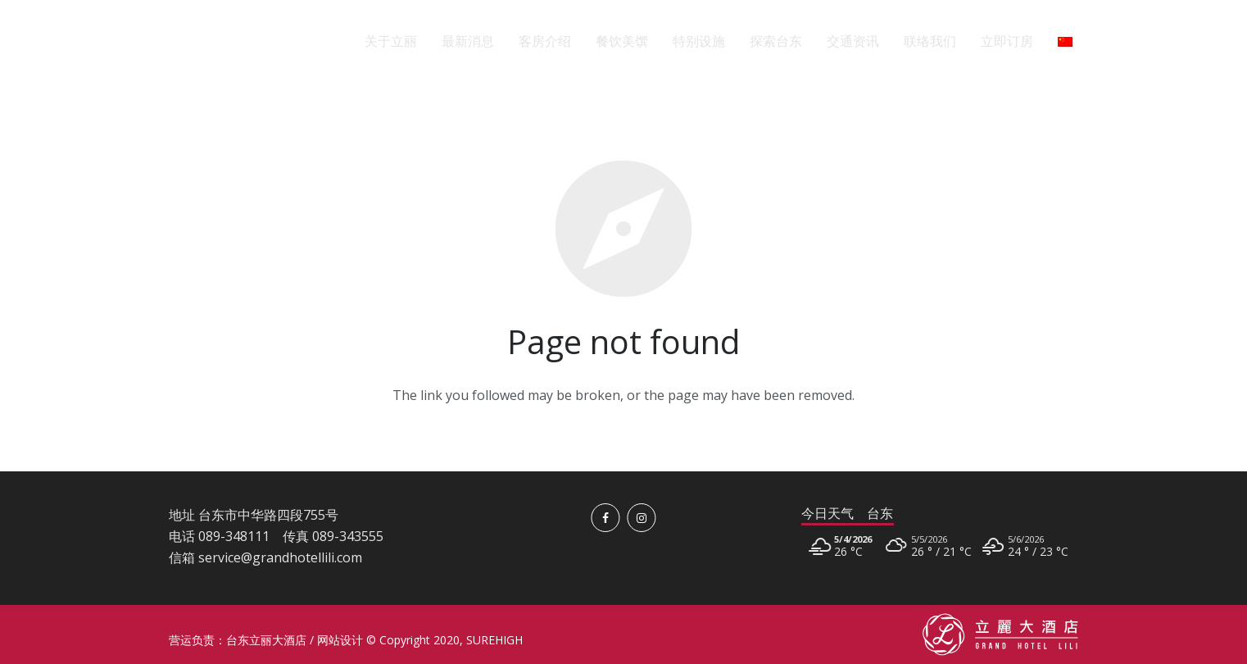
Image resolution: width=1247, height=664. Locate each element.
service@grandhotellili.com (280, 557)
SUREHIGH (494, 640)
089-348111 (234, 536)
